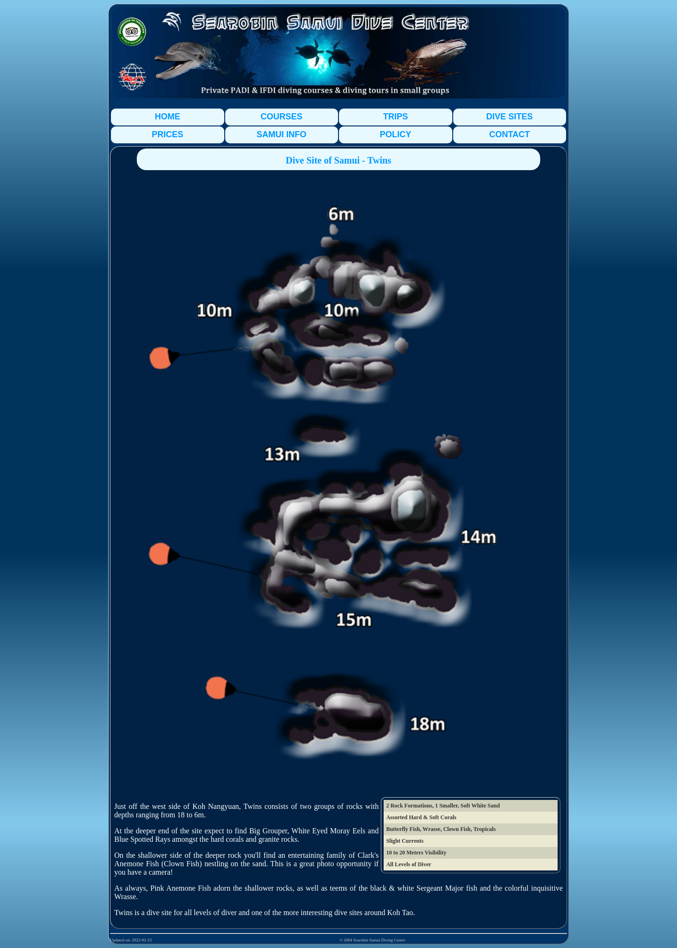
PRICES (167, 134)
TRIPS (395, 116)
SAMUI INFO (282, 134)
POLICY (395, 134)
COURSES (281, 116)
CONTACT (509, 134)
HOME (167, 116)
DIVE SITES (509, 116)
